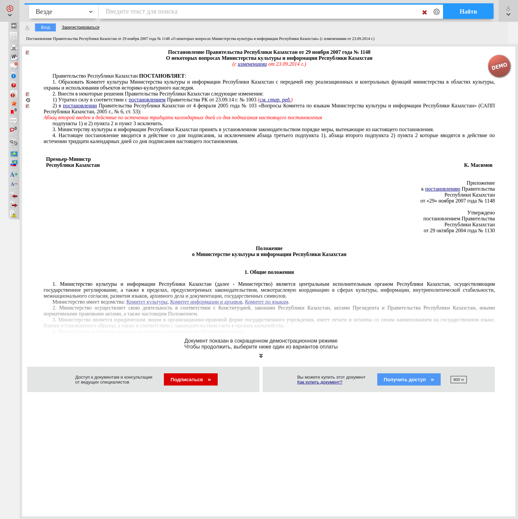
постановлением (147, 99)
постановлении (80, 105)
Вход (45, 27)
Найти (468, 11)
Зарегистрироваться (80, 27)
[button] (9, 11)
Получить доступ (409, 379)
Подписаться (190, 379)
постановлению (442, 189)
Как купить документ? (320, 382)
